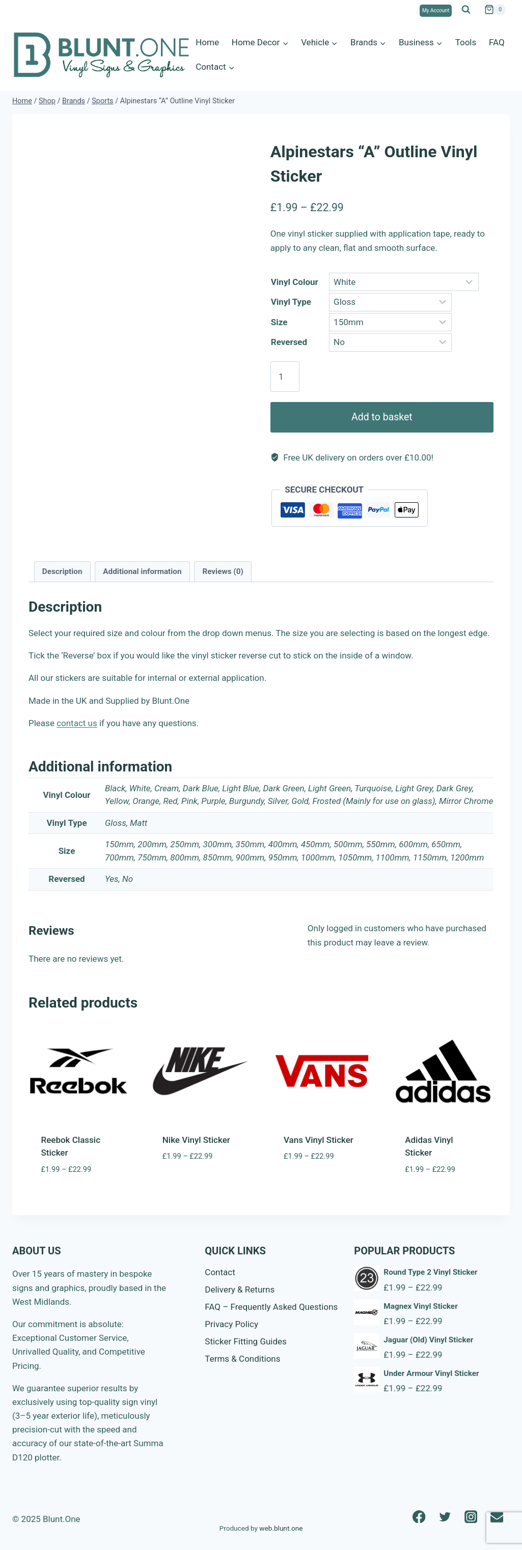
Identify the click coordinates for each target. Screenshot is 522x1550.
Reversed (289, 342)
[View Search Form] (466, 10)
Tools (466, 42)
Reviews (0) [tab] (222, 571)
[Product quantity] (284, 376)
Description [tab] (62, 571)
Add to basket (382, 417)
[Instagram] (471, 1517)
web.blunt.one (281, 1528)
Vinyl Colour (294, 282)
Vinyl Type (291, 302)
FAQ (497, 42)
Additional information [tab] (142, 571)
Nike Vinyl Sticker (196, 1140)
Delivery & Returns (239, 1289)
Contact (220, 1272)
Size (279, 322)
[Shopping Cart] (495, 9)
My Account (435, 10)
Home (207, 42)
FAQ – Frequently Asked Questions (271, 1307)
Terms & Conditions (242, 1359)
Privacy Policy (231, 1324)
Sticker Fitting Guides (246, 1341)
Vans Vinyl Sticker (318, 1140)
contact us (77, 723)
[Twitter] (445, 1517)
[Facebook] (419, 1517)
